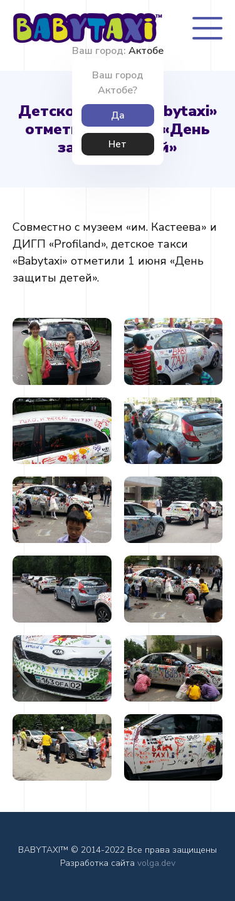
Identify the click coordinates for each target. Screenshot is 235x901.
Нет (117, 144)
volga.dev (156, 863)
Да (118, 115)
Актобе (146, 51)
